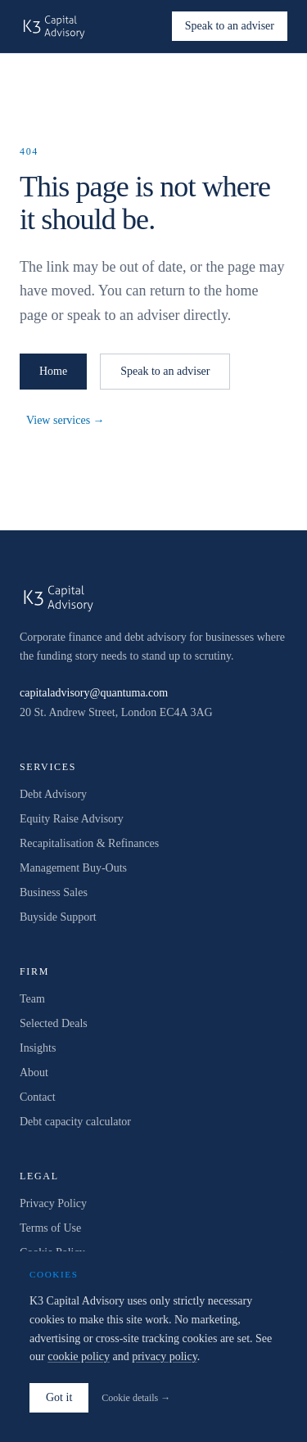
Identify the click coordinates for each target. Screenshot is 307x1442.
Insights (38, 1048)
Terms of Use (50, 1228)
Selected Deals (54, 1023)
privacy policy (164, 1356)
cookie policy (78, 1356)
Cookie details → (136, 1398)
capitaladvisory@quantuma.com (94, 693)
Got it (59, 1397)
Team (32, 999)
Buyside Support (58, 917)
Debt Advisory (53, 794)
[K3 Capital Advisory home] (54, 26)
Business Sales (54, 892)
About (34, 1072)
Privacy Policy (53, 1203)
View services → (65, 420)
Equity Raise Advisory (72, 819)
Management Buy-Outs (73, 868)
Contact (38, 1097)
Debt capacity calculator (75, 1121)
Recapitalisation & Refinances (89, 843)
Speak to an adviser (229, 26)
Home (53, 371)
